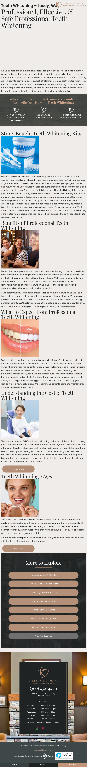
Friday (30, 723)
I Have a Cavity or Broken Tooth (43, 584)
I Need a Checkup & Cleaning (43, 575)
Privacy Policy (47, 754)
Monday (30, 709)
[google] (37, 733)
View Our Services (44, 640)
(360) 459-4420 (43, 692)
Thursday (31, 720)
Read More (18, 469)
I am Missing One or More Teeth (43, 593)
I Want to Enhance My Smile (43, 603)
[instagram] (43, 733)
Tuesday (31, 713)
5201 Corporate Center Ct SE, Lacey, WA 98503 (43, 699)
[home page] (43, 4)
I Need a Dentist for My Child (43, 621)
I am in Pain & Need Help (43, 630)
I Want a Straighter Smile (43, 612)
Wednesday (32, 716)
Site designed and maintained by (34, 760)
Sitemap (37, 754)
